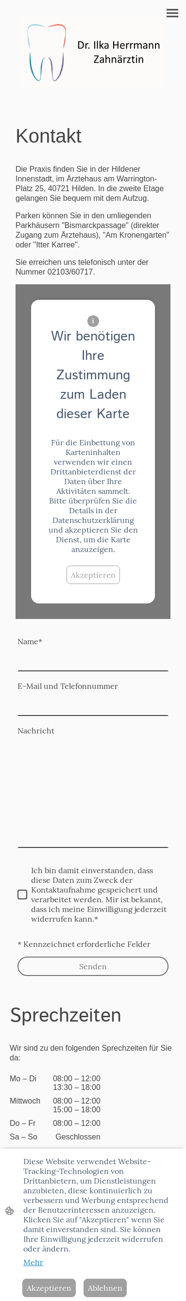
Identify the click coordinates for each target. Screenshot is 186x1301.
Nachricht (35, 730)
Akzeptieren (93, 575)
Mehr (33, 1262)
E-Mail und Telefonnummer (67, 686)
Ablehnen (105, 1288)
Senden (93, 966)
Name (29, 641)
